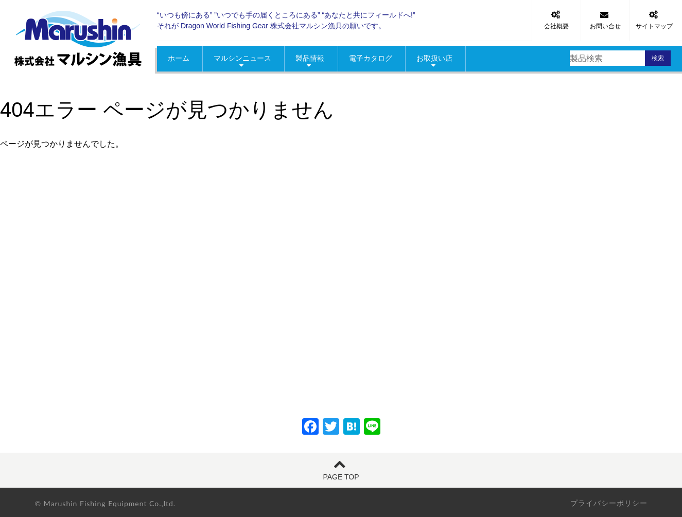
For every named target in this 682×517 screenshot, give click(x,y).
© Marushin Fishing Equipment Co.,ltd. (105, 503)
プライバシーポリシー (609, 503)
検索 (658, 58)
